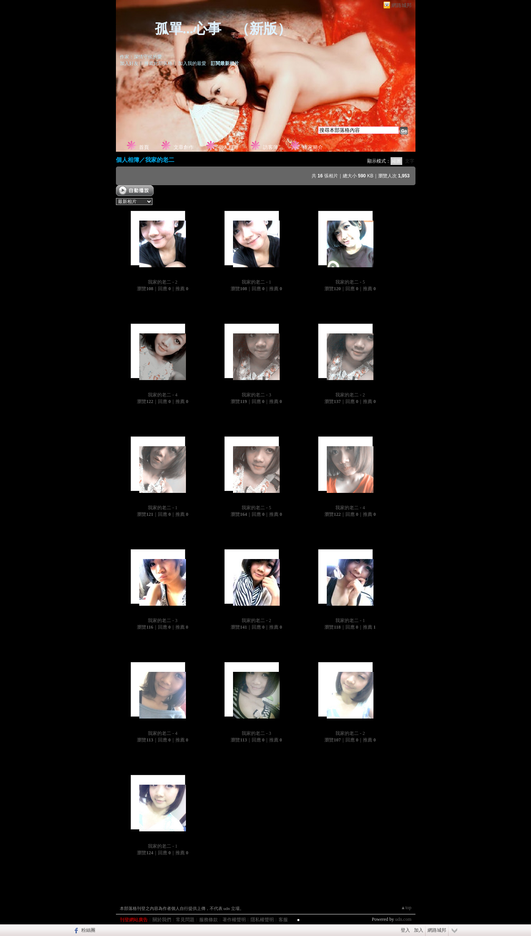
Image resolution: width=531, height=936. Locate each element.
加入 (418, 930)
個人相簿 (228, 147)
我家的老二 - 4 (162, 395)
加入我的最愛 (192, 63)
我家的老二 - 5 (350, 282)
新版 (263, 29)
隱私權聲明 (262, 919)
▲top (406, 907)
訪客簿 (270, 147)
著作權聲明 (234, 919)
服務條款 (208, 919)
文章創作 (183, 147)
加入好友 (129, 63)
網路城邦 (401, 5)
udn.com (403, 919)
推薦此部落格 (158, 63)
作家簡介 (313, 147)
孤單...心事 (188, 29)
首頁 (144, 147)
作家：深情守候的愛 (141, 57)
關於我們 (161, 919)
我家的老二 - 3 (256, 395)
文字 (409, 161)
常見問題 (185, 919)
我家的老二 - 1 (256, 282)
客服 (283, 919)
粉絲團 (88, 930)
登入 (405, 930)
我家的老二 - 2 (162, 282)
